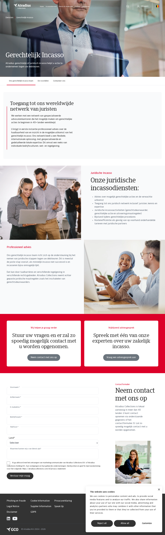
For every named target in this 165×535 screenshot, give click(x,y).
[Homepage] (22, 6)
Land (12, 438)
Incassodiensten (51, 6)
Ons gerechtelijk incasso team (21, 81)
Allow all (125, 523)
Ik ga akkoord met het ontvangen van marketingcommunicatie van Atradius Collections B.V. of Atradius (53, 463)
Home (42, 6)
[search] (128, 6)
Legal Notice (13, 506)
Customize (147, 523)
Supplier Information (41, 506)
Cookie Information (40, 501)
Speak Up (59, 506)
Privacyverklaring (63, 501)
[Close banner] (159, 489)
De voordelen (43, 81)
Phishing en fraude (16, 501)
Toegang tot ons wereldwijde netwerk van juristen (42, 106)
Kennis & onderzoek (66, 6)
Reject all (102, 523)
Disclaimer (12, 512)
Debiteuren (85, 6)
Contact (77, 6)
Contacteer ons (59, 81)
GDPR (33, 512)
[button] (7, 6)
